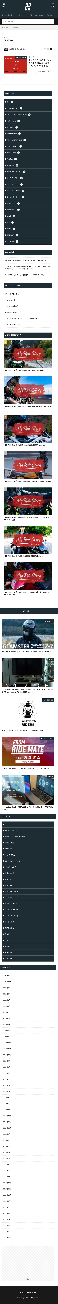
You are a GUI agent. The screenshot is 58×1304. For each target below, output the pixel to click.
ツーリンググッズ (15, 184)
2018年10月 (7, 1128)
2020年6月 (6, 1012)
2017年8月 (6, 1207)
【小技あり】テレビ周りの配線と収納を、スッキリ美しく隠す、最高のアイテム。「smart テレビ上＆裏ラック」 (28, 268)
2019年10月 (7, 1055)
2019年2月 (6, 1104)
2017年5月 (6, 1225)
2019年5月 (6, 1085)
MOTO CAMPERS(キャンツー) (19, 114)
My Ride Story (39, 15)
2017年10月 (7, 1195)
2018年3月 (6, 1164)
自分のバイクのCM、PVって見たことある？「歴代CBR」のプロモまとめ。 (40, 63)
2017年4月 (6, 1231)
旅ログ (11, 216)
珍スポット (12, 241)
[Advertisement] (27, 1261)
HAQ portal (34, 1298)
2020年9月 (6, 1006)
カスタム (50, 15)
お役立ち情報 (22, 57)
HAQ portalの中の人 (11, 306)
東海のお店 (12, 235)
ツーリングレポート (8, 15)
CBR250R (15, 27)
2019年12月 (7, 1043)
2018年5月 (6, 1152)
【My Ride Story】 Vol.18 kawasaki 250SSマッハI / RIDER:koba (27, 481)
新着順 (6, 49)
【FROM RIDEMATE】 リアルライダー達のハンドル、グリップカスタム (28, 769)
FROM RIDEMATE (14, 108)
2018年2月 (6, 1171)
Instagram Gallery (11, 312)
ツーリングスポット (15, 191)
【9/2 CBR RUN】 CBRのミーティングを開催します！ (22, 318)
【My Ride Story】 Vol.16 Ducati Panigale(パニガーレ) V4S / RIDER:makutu (26, 593)
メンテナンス (13, 203)
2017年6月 (6, 1219)
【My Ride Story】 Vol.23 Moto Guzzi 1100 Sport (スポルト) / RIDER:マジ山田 (27, 518)
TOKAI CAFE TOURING (16, 140)
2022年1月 (6, 976)
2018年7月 (6, 1140)
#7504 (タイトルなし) (12, 294)
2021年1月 (6, 1000)
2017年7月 (6, 1213)
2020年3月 (6, 1024)
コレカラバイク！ (15, 178)
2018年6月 (6, 1146)
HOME (6, 27)
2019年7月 (6, 1073)
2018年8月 (6, 1134)
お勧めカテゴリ (20, 49)
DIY (10, 102)
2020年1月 (6, 1037)
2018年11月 (7, 1122)
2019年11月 (7, 1049)
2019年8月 (6, 1067)
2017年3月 (6, 1238)
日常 (10, 222)
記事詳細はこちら (44, 72)
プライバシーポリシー (12, 324)
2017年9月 (6, 1201)
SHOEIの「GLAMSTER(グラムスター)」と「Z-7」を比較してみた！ (27, 260)
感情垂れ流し (13, 210)
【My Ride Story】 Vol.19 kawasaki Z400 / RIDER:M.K (24, 370)
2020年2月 (6, 1030)
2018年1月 (6, 1177)
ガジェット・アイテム (25, 15)
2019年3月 (6, 1097)
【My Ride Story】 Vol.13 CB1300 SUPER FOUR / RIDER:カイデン (27, 407)
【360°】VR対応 (14, 146)
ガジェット (12, 165)
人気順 (11, 49)
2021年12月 (7, 982)
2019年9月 (6, 1061)
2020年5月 (6, 1018)
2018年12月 (7, 1116)
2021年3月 (6, 988)
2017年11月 (7, 1189)
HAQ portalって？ (11, 300)
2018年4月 (6, 1158)
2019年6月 (6, 1079)
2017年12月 (7, 1183)
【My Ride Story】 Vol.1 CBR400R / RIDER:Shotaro (23, 556)
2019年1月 (6, 1110)
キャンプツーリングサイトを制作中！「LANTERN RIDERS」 (24, 275)
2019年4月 (6, 1091)
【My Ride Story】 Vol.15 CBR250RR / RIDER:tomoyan (24, 445)
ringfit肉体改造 (14, 133)
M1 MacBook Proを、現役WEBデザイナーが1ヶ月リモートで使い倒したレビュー (27, 808)
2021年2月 (6, 994)
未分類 (11, 229)
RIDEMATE (12, 127)
